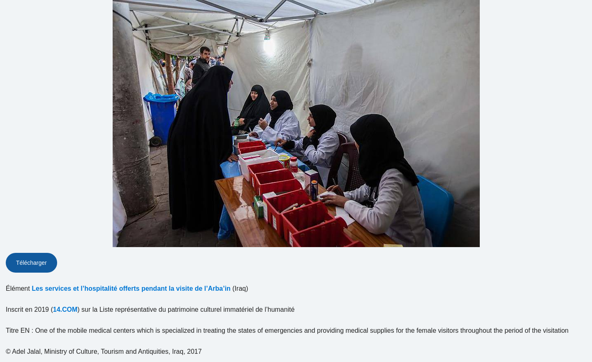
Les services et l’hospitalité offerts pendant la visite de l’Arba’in (131, 288)
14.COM (65, 309)
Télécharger (31, 262)
